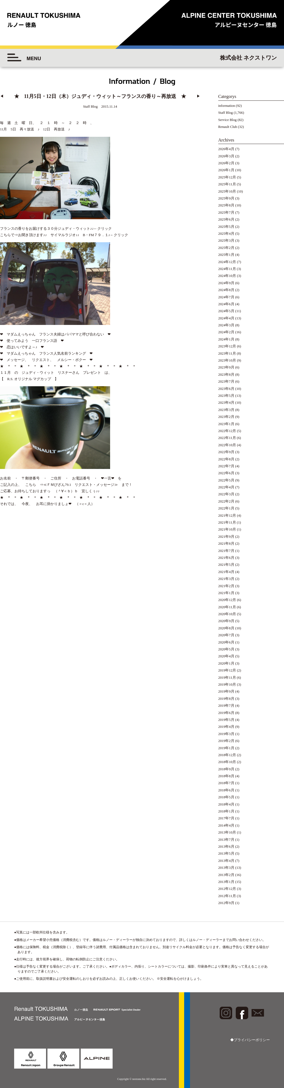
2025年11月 (227, 184)
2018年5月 (226, 797)
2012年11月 (227, 896)
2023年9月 (226, 367)
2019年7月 (226, 706)
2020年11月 (227, 607)
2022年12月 (227, 431)
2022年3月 (226, 494)
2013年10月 (227, 832)
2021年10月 (227, 529)
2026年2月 (226, 163)
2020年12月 (227, 600)
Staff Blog (225, 113)
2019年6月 (226, 713)
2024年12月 (227, 262)
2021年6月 (226, 558)
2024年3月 (226, 325)
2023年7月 (226, 381)
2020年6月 (226, 642)
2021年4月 (226, 572)
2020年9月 (226, 621)
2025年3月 (226, 241)
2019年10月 (227, 684)
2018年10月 (227, 762)
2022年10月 (227, 445)
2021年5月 (226, 565)
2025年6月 (226, 219)
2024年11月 (227, 269)
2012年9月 (226, 903)
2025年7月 (226, 212)
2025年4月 (226, 234)
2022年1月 (226, 508)
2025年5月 (226, 227)
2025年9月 (226, 198)
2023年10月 (227, 360)
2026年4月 (226, 149)
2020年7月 (226, 635)
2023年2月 (226, 417)
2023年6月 (226, 389)
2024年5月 (226, 311)
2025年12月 (227, 177)
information (226, 106)
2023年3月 (226, 410)
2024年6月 (226, 304)
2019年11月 (227, 678)
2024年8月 (226, 290)
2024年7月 (226, 297)
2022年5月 (226, 480)
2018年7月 (226, 783)
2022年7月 (226, 466)
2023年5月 (226, 396)
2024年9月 (226, 283)
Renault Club (227, 127)
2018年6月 (226, 790)
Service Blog (227, 120)
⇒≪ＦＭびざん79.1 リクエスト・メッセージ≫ (79, 462)
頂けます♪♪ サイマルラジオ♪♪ (54, 227)
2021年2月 (226, 586)
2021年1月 (226, 593)
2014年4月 (226, 825)
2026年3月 (226, 156)
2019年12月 (227, 670)
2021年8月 (226, 544)
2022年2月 (226, 501)
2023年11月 (227, 353)
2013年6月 (226, 847)
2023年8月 (226, 375)
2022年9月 (226, 452)
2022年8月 (226, 459)
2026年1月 (226, 170)
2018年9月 (226, 769)
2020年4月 (226, 656)
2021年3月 (226, 579)
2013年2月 (226, 875)
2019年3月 (226, 734)
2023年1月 (226, 424)
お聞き (23, 227)
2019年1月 (226, 748)
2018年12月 (227, 755)
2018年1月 (226, 811)
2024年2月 (226, 332)
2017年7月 (226, 818)
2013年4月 (226, 861)
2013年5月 (226, 853)
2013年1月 (226, 882)
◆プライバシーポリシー (250, 1040)
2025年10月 (227, 191)
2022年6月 (226, 473)
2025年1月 (226, 255)
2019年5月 (226, 720)
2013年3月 (226, 868)
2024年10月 (227, 276)
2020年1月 (226, 663)
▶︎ (198, 96)
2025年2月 (226, 248)
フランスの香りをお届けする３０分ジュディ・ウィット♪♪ (47, 221)
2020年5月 (226, 649)
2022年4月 (226, 487)
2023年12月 (227, 346)
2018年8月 (226, 776)
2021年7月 (226, 551)
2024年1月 (226, 339)
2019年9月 (226, 691)
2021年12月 (227, 516)
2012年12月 (227, 889)
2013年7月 (226, 840)
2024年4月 (226, 318)
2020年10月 (227, 614)
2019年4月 (226, 727)
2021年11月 (227, 522)
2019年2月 (226, 741)
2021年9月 (226, 537)
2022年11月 (227, 438)
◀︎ (2, 96)
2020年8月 (226, 628)
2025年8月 (226, 205)
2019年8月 (226, 699)
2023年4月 (226, 403)
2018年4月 (226, 804)
